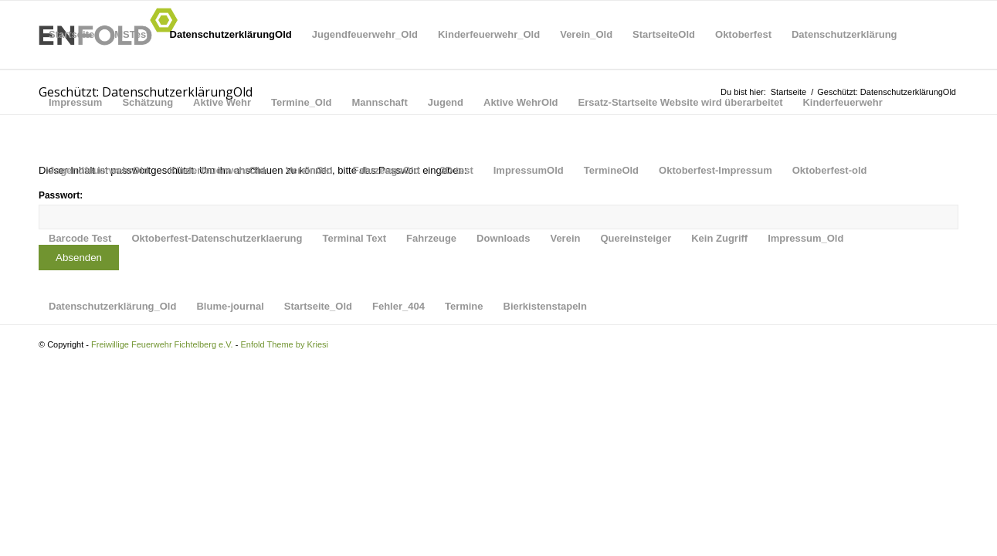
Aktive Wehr (222, 102)
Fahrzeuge (431, 238)
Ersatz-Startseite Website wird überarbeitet (680, 102)
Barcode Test (80, 238)
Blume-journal (229, 306)
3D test (456, 170)
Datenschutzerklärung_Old (112, 306)
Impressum (75, 102)
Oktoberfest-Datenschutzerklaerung (216, 238)
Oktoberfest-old (829, 170)
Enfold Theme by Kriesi (284, 344)
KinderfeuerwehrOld (217, 170)
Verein (565, 238)
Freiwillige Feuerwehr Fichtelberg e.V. (162, 344)
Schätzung (147, 102)
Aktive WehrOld (520, 102)
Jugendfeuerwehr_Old (365, 34)
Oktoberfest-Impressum (715, 170)
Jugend (445, 102)
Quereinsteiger (635, 238)
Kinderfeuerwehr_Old (489, 34)
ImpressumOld (528, 170)
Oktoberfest (743, 34)
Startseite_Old (318, 306)
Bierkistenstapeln (545, 306)
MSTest (131, 34)
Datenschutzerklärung (844, 34)
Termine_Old (301, 102)
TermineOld (611, 170)
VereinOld (309, 170)
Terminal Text (354, 238)
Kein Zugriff (719, 238)
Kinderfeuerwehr (842, 102)
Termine (464, 306)
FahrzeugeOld (386, 170)
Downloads (503, 238)
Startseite (71, 34)
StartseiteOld (663, 34)
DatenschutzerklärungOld (231, 34)
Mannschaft (380, 102)
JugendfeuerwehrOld (99, 170)
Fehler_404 (398, 306)
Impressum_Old (805, 238)
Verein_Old (586, 34)
